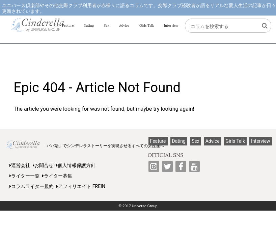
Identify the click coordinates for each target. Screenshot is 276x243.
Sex (106, 25)
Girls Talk (146, 25)
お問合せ (43, 165)
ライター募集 (57, 176)
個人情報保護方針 (75, 165)
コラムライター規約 (31, 186)
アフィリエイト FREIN (80, 186)
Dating (89, 25)
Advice (124, 25)
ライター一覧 (24, 176)
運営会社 (19, 165)
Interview (171, 25)
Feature (68, 25)
